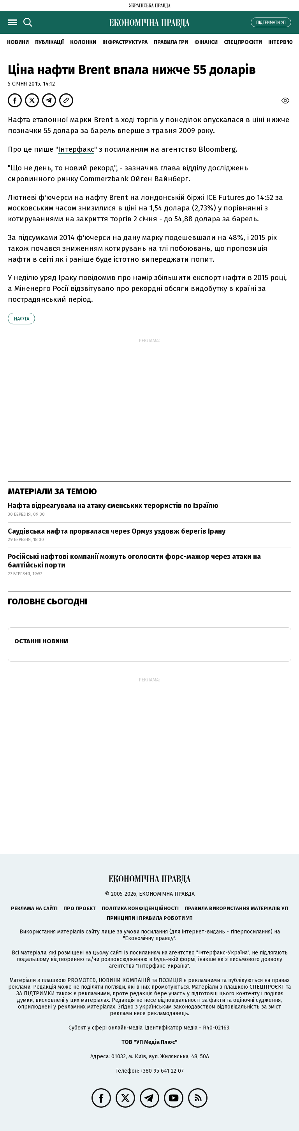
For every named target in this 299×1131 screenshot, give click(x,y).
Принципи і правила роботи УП (150, 918)
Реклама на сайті (34, 908)
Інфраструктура (125, 42)
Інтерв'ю (280, 42)
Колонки (83, 42)
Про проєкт (79, 908)
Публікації (49, 42)
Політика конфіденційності (140, 908)
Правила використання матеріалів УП (236, 908)
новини (18, 42)
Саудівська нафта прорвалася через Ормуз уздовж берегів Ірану (116, 531)
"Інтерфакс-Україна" (222, 952)
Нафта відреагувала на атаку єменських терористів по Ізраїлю (113, 505)
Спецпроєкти (243, 42)
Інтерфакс (76, 149)
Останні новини (41, 641)
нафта (21, 319)
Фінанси (206, 42)
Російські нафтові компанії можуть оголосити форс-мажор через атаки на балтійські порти (134, 560)
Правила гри (171, 42)
